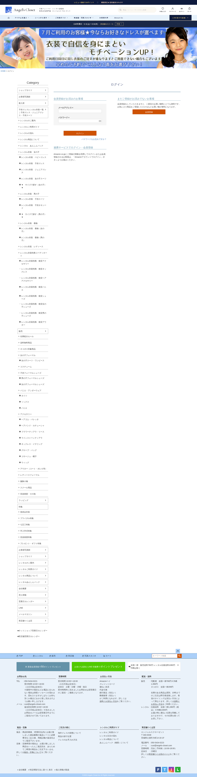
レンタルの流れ (27, 133)
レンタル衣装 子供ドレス (32, 163)
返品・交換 (22, 727)
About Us (118, 18)
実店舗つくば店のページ (159, 754)
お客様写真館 (24, 97)
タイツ (24, 396)
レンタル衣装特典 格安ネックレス (33, 270)
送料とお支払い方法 (108, 701)
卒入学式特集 (26, 531)
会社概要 (22, 588)
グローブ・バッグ (29, 450)
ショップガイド (25, 90)
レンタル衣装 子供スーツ (32, 199)
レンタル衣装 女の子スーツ (33, 179)
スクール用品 (26, 487)
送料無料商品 (26, 343)
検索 (179, 656)
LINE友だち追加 (181, 17)
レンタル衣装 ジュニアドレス (33, 171)
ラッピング (23, 500)
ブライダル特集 (27, 518)
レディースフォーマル (29, 475)
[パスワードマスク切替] (100, 121)
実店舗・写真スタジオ (84, 18)
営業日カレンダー (26, 601)
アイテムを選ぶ (22, 18)
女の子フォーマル (28, 355)
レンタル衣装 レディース (31, 246)
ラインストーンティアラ (31, 438)
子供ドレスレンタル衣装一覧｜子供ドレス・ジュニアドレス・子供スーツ (31, 112)
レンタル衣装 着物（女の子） (32, 229)
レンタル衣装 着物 (28, 223)
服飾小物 (24, 481)
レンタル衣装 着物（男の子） (32, 238)
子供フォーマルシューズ (30, 373)
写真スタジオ (89, 656)
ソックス (25, 402)
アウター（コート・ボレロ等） (33, 469)
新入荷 (21, 103)
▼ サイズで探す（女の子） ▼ (34, 186)
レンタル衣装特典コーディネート (33, 254)
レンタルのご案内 (28, 120)
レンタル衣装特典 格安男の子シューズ (33, 314)
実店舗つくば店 (25, 621)
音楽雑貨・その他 (28, 494)
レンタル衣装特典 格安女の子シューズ (33, 305)
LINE (21, 608)
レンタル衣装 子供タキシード (33, 206)
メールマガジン (25, 614)
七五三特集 (25, 524)
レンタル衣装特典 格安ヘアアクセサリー (33, 279)
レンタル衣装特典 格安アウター (33, 323)
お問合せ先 (22, 676)
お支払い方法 (106, 676)
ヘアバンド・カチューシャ (32, 425)
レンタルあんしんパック (29, 582)
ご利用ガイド (61, 18)
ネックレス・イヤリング (31, 444)
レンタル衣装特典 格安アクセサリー (33, 262)
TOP (19, 656)
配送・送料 (146, 676)
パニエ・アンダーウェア (30, 390)
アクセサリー (26, 414)
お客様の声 (103, 18)
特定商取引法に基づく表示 (41, 770)
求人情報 (22, 595)
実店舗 (70, 656)
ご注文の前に (64, 727)
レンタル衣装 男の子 (29, 194)
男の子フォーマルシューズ (32, 378)
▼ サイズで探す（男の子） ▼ (34, 215)
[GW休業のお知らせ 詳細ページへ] (98, 24)
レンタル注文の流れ (108, 736)
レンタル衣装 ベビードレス (33, 157)
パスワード (64, 117)
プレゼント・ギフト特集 (30, 543)
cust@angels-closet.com (34, 704)
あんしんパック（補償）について (114, 743)
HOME (3, 71)
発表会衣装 (25, 512)
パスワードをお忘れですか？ (94, 139)
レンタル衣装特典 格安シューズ (33, 297)
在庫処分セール (27, 336)
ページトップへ (178, 651)
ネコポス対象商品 (28, 349)
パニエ (24, 408)
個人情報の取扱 (62, 770)
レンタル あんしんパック (31, 146)
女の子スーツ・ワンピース (32, 360)
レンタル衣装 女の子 (29, 152)
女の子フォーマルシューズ (32, 384)
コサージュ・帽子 (29, 456)
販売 (21, 331)
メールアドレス (66, 108)
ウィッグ (25, 462)
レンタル (38, 656)
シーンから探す (42, 18)
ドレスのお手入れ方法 (67, 740)
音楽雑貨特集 (26, 537)
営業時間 (62, 676)
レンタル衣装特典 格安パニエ (33, 288)
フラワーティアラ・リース (32, 432)
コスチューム (26, 367)
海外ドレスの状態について (69, 733)
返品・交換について (32, 752)
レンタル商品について (29, 139)
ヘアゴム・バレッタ (30, 419)
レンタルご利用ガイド (29, 127)
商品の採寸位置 (64, 736)
